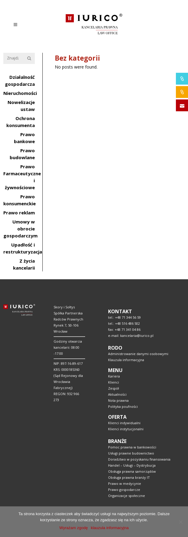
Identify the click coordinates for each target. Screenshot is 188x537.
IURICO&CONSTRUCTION (182, 92)
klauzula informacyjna (110, 527)
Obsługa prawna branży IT (129, 477)
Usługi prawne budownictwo (131, 453)
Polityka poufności (123, 406)
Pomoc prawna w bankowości (132, 447)
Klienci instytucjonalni (125, 429)
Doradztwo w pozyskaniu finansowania (139, 459)
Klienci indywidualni (124, 423)
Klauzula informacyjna (126, 359)
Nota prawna (118, 400)
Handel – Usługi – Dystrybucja (132, 465)
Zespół (113, 388)
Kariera (114, 376)
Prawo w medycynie (124, 483)
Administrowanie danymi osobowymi (138, 353)
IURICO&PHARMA (182, 78)
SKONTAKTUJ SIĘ (182, 105)
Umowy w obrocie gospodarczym (20, 229)
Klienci (113, 382)
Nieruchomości (20, 93)
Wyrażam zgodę (73, 527)
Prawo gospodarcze (124, 489)
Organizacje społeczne (126, 495)
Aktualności (117, 394)
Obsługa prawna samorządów (132, 471)
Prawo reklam (19, 213)
